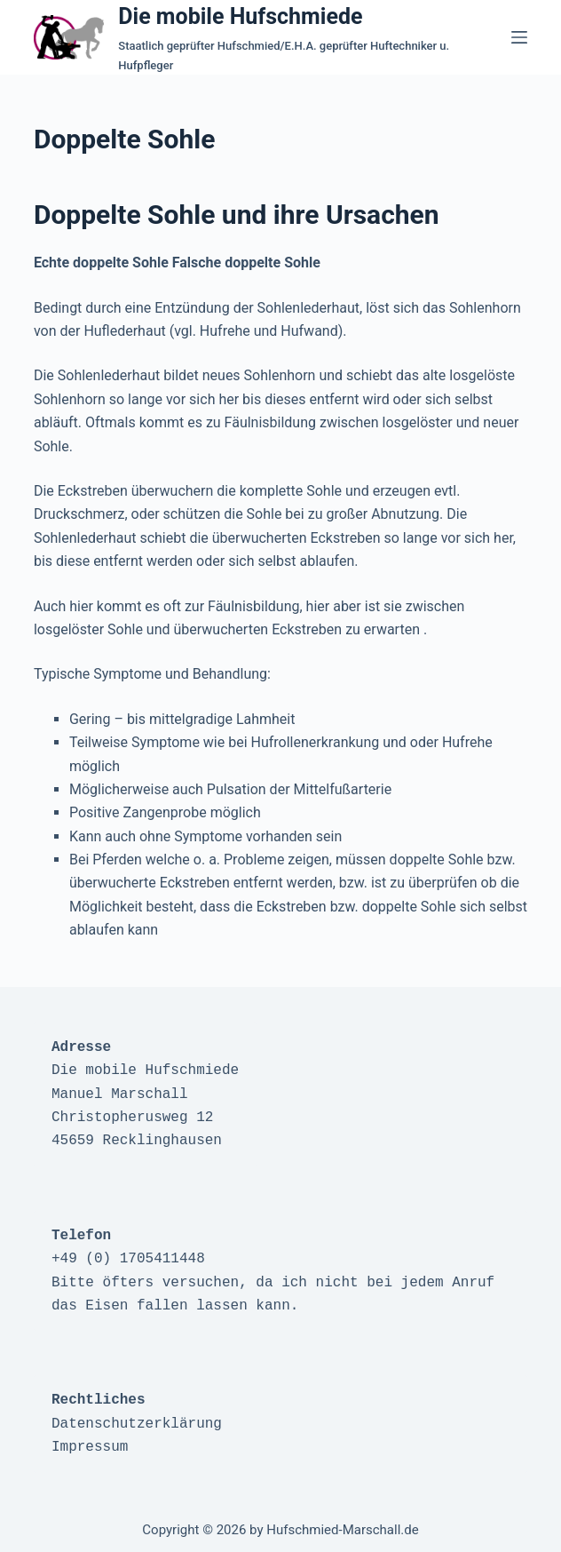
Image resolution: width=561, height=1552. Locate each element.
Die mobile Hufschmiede (240, 16)
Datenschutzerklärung (136, 1424)
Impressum (89, 1447)
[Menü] (519, 37)
